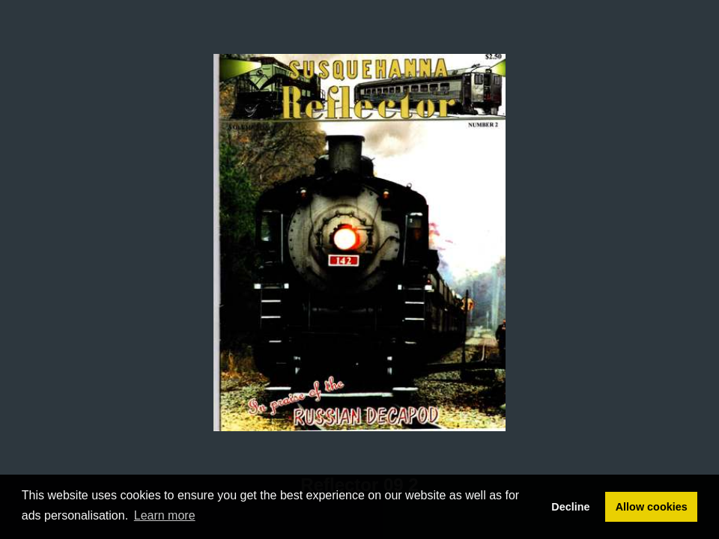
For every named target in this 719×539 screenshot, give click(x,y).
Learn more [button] (164, 515)
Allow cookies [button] (652, 507)
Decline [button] (570, 507)
